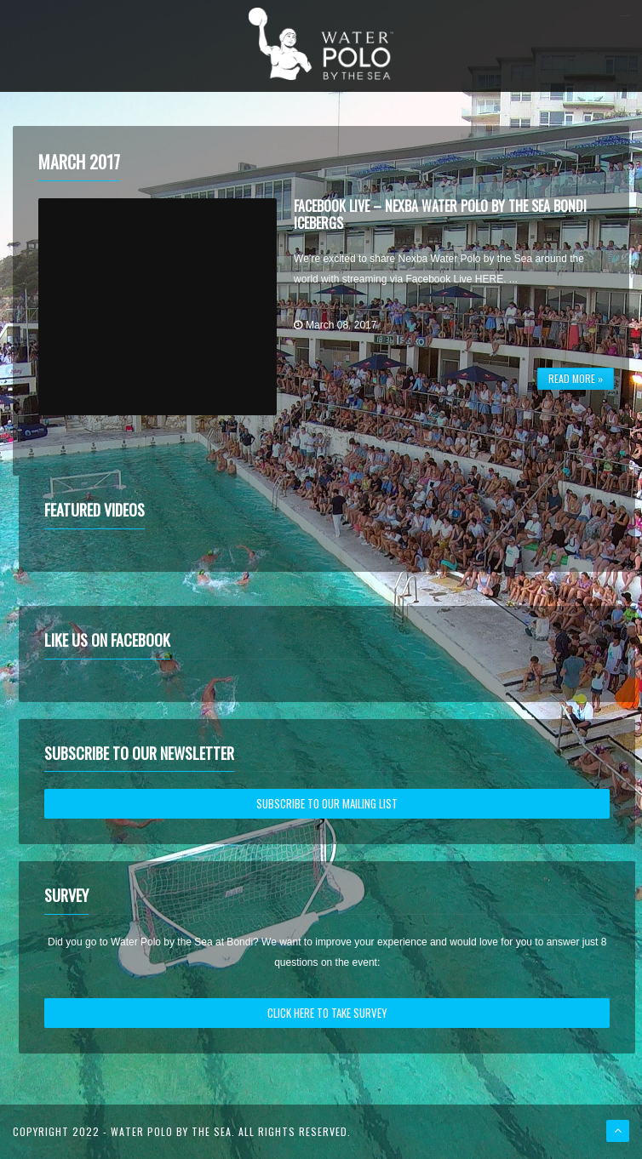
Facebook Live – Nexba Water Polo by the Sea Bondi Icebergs (440, 214)
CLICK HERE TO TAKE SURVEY (327, 1012)
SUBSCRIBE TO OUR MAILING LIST (327, 803)
